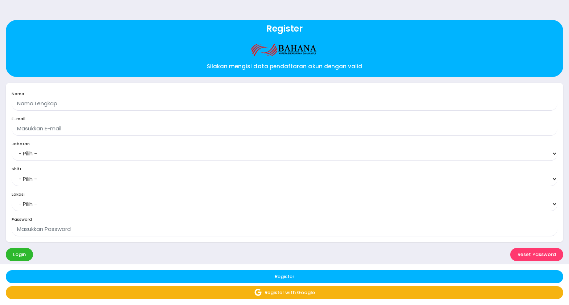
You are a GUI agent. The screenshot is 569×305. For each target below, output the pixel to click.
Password (22, 219)
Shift (16, 169)
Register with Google (284, 292)
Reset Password (536, 254)
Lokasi (18, 194)
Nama (18, 94)
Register (284, 276)
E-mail (18, 119)
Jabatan (21, 144)
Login (19, 254)
